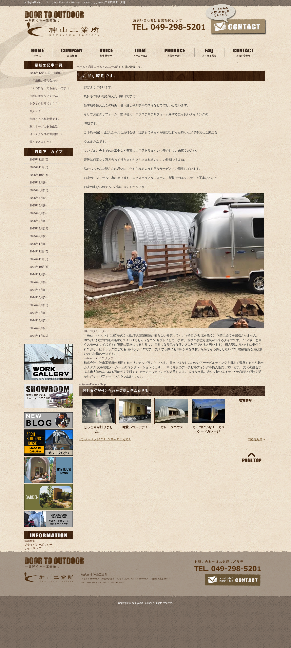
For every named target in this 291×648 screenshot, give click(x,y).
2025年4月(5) (38, 220)
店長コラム (95, 66)
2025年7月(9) (38, 197)
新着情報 (30, 541)
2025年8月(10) (39, 190)
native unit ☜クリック (98, 358)
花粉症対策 (255, 439)
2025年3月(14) (39, 228)
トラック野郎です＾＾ (44, 103)
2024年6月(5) (38, 297)
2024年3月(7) (38, 320)
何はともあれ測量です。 (45, 118)
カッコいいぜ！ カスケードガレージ (208, 429)
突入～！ (35, 111)
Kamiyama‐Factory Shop (91, 384)
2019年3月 (112, 66)
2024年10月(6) (39, 266)
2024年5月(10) (39, 305)
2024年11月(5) (39, 259)
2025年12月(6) (39, 159)
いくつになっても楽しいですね (49, 88)
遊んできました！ (41, 141)
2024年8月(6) (38, 282)
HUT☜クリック (94, 331)
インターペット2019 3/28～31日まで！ (105, 439)
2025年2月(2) (38, 236)
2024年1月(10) (39, 335)
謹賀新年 (245, 400)
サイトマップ (32, 548)
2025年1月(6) (38, 243)
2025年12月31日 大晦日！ (47, 72)
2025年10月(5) (39, 174)
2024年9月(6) (38, 274)
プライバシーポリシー (38, 544)
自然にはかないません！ (45, 95)
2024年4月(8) (38, 312)
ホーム (81, 66)
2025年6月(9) (38, 205)
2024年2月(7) (38, 328)
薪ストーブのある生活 (44, 126)
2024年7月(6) (38, 289)
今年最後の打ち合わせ (44, 80)
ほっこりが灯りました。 (98, 429)
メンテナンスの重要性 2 (46, 134)
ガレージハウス (171, 427)
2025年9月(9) (38, 182)
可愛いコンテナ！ (135, 427)
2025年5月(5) (38, 213)
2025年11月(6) (39, 167)
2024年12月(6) (39, 251)
